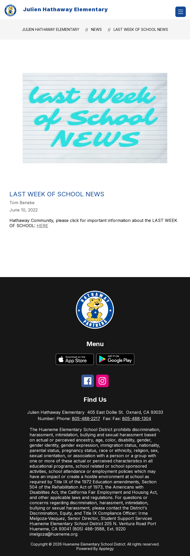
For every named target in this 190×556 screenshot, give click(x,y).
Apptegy (106, 548)
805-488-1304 (136, 418)
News (96, 29)
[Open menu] (180, 12)
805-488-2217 (86, 418)
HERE (42, 225)
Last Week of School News (141, 29)
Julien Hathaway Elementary (50, 29)
